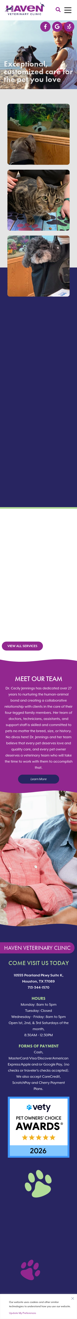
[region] (38, 1306)
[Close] (72, 1297)
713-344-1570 (38, 987)
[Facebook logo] (45, 27)
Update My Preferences (22, 1313)
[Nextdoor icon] (69, 27)
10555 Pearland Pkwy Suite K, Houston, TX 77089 (38, 978)
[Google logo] (57, 27)
